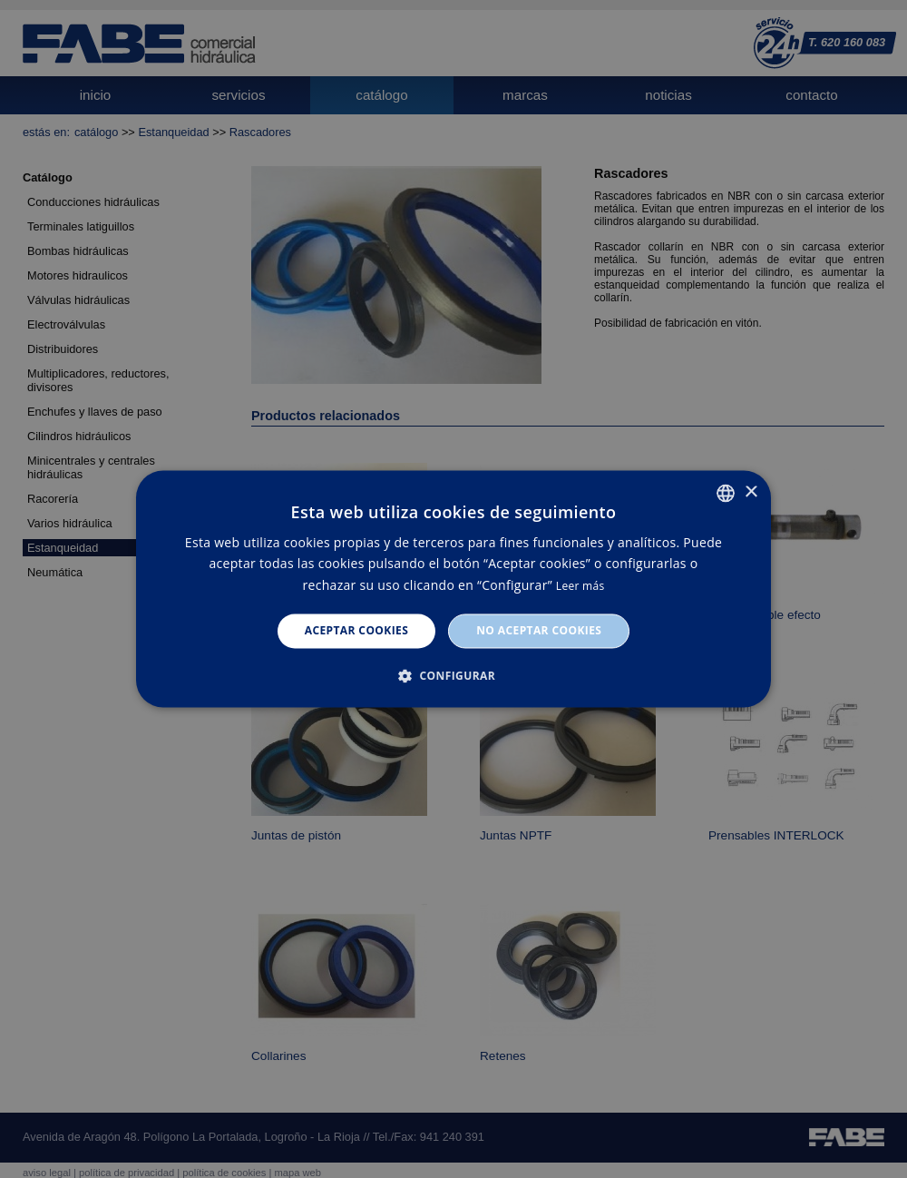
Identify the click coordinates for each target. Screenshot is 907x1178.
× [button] (750, 492)
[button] (453, 676)
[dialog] (453, 589)
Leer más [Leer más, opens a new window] (580, 586)
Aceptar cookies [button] (356, 630)
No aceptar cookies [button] (538, 630)
